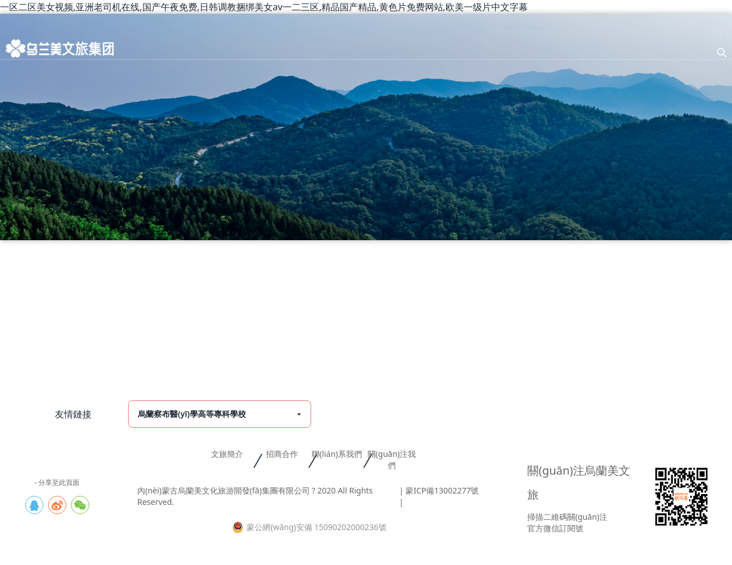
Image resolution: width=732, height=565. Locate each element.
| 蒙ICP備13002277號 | (439, 496)
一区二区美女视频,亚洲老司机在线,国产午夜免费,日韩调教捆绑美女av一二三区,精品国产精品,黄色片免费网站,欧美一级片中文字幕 (264, 7)
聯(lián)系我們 (337, 453)
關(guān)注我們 (392, 459)
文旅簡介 (227, 453)
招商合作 (282, 453)
